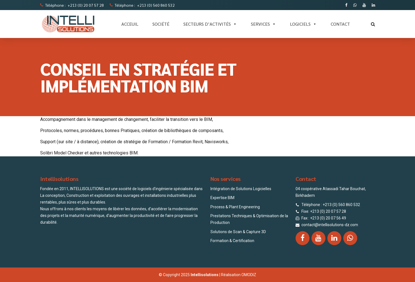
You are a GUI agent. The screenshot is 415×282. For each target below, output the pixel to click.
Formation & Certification (232, 240)
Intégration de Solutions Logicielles (240, 189)
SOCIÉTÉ (160, 24)
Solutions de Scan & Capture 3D (238, 232)
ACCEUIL (129, 24)
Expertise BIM (222, 197)
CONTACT (340, 24)
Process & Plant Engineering (235, 207)
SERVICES (263, 24)
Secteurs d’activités (210, 24)
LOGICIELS (303, 24)
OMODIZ (248, 275)
